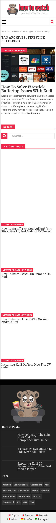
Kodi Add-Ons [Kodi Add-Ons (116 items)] (9, 490)
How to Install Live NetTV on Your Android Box (25, 321)
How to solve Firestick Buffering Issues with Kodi (26, 89)
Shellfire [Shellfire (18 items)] (45, 490)
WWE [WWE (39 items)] (31, 502)
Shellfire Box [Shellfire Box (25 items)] (9, 496)
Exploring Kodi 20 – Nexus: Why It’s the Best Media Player (34, 466)
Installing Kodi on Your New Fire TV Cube (26, 366)
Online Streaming (14, 50)
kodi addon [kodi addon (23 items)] (23, 490)
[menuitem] (13, 515)
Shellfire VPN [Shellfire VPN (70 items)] (24, 496)
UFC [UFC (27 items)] (18, 502)
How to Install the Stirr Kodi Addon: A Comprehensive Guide (34, 437)
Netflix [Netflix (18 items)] (35, 490)
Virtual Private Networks (17, 270)
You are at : (6, 31)
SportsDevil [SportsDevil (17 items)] (8, 502)
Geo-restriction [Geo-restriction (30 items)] (21, 484)
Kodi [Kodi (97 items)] (47, 484)
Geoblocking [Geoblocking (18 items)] (36, 484)
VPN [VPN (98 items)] (25, 502)
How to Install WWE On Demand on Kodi (26, 275)
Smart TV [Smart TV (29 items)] (37, 496)
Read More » (33, 113)
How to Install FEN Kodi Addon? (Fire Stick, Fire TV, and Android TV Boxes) (26, 230)
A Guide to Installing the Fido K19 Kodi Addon (35, 450)
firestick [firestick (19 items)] (7, 484)
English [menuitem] (15, 515)
